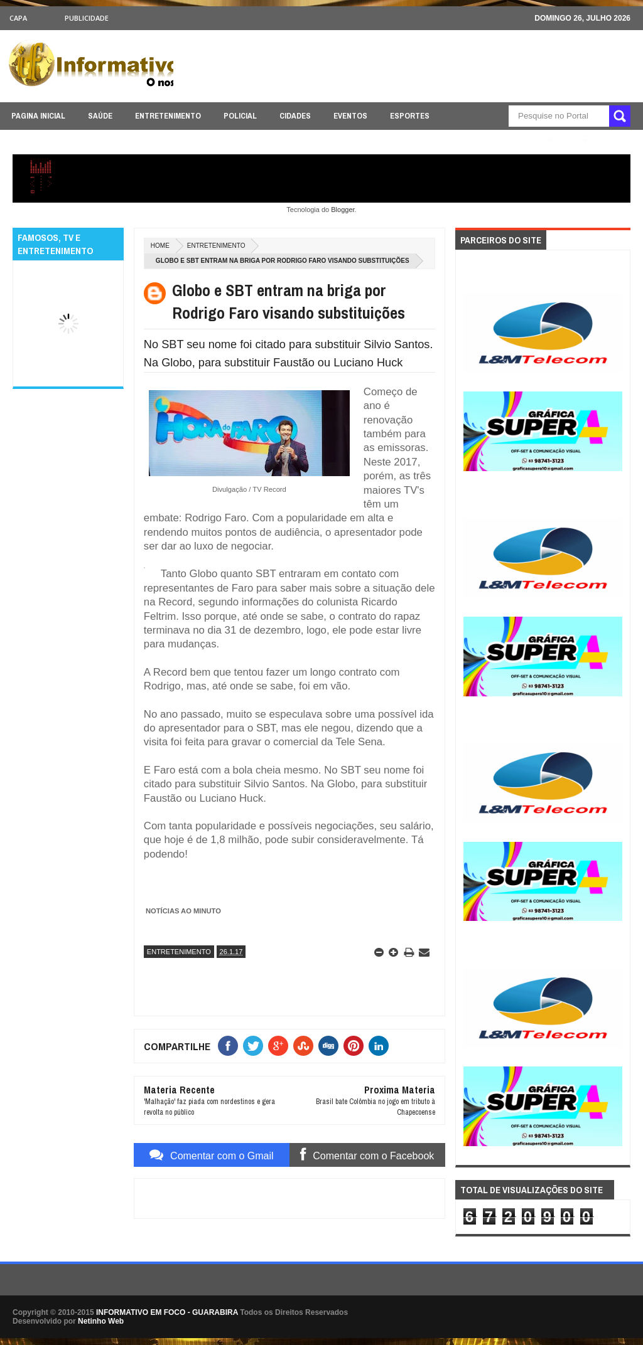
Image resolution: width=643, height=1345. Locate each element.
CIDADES (295, 115)
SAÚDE (100, 115)
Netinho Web (101, 1321)
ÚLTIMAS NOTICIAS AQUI (496, 140)
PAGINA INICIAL (38, 115)
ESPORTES (410, 115)
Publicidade (87, 18)
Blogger (342, 209)
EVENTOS (350, 115)
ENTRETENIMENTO (168, 115)
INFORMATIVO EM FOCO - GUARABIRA (167, 1312)
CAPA (18, 18)
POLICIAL (240, 115)
